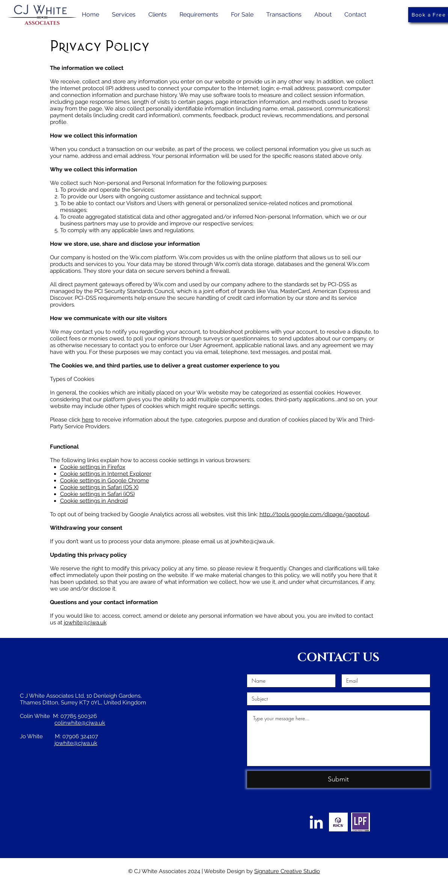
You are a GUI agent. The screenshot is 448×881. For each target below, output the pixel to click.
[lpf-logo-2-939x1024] (360, 822)
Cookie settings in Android (94, 500)
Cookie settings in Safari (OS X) (99, 487)
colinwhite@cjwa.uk (79, 722)
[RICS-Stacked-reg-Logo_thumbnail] (338, 822)
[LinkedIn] (316, 822)
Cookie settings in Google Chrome (104, 480)
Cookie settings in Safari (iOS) (97, 494)
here (88, 419)
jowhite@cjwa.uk (85, 622)
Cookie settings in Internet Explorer (105, 473)
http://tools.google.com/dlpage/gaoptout (314, 514)
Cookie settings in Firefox (92, 467)
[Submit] (338, 779)
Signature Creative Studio (287, 871)
